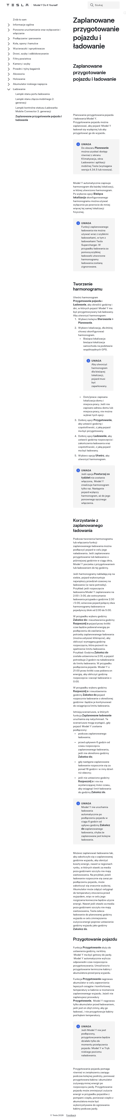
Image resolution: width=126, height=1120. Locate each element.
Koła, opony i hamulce (25, 43)
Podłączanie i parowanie (27, 38)
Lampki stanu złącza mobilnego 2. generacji (34, 101)
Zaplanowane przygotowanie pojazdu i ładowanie (38, 118)
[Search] (104, 5)
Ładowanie (19, 89)
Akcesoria (19, 73)
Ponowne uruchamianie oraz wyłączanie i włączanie (36, 31)
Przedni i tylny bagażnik (26, 68)
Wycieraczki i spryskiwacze (29, 48)
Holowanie (19, 78)
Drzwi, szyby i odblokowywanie (31, 53)
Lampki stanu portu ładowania (32, 93)
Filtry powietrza (22, 58)
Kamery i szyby (21, 63)
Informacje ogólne (23, 24)
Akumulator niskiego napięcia (30, 84)
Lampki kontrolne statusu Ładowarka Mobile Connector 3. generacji (36, 109)
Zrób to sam (20, 19)
